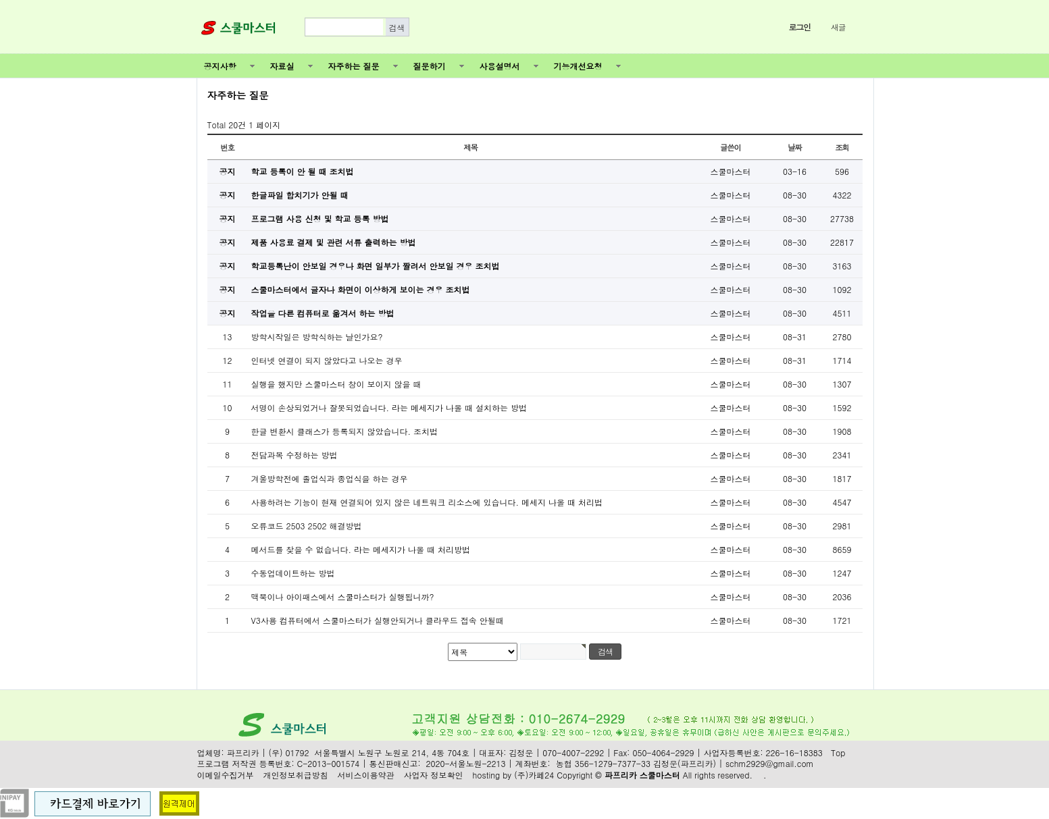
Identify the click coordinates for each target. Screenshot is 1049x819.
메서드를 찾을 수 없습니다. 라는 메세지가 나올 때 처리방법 (361, 549)
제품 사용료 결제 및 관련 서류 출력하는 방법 (333, 242)
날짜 (795, 147)
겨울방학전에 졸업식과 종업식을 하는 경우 (329, 478)
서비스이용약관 (366, 775)
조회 (842, 147)
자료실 (282, 66)
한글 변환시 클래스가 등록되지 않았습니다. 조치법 (344, 431)
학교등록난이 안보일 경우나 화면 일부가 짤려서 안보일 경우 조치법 (375, 265)
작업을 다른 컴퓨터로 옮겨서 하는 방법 (322, 313)
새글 (838, 26)
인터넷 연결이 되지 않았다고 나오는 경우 (327, 360)
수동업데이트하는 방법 (293, 573)
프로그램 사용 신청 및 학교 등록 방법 (320, 218)
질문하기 (429, 66)
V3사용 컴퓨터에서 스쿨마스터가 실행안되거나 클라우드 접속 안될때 (377, 620)
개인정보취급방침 (295, 775)
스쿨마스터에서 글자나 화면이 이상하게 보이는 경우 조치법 (360, 289)
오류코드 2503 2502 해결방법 (306, 525)
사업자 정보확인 (433, 775)
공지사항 (220, 66)
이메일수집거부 (225, 775)
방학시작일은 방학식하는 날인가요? (317, 336)
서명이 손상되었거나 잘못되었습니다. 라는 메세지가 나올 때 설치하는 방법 (389, 407)
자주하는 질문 (354, 66)
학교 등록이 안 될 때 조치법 (302, 171)
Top (838, 752)
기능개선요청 (578, 66)
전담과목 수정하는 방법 (294, 454)
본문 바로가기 (0, 0)
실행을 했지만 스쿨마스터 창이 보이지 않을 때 (336, 384)
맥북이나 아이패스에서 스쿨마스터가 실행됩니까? (342, 596)
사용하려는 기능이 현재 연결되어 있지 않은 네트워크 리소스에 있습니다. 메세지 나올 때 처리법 (427, 502)
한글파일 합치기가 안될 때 (300, 195)
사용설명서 (500, 66)
